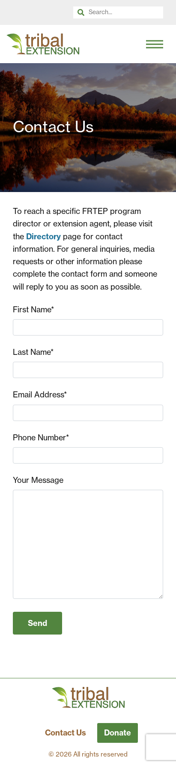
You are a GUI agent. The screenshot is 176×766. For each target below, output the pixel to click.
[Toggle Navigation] (154, 44)
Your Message (38, 480)
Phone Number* (41, 438)
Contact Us (65, 733)
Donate (117, 733)
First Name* (33, 309)
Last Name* (33, 352)
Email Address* (40, 395)
